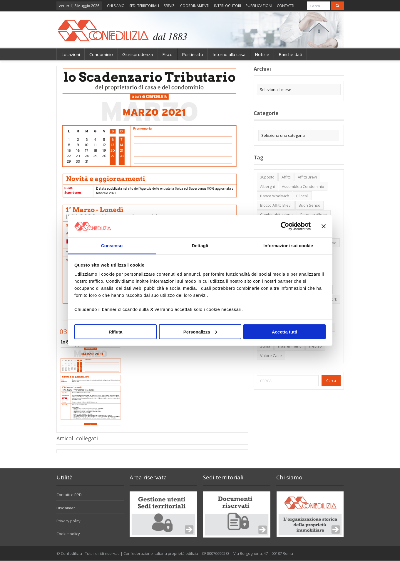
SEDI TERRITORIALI (144, 5)
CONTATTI (285, 5)
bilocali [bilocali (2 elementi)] (302, 195)
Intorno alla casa (228, 54)
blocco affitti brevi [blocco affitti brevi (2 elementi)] (276, 205)
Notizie (262, 54)
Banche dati (290, 54)
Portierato (192, 54)
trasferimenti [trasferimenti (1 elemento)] (289, 346)
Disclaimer (65, 508)
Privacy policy (68, 520)
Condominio (101, 54)
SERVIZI (169, 5)
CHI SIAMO (116, 5)
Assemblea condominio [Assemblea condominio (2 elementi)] (303, 186)
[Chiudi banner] (324, 226)
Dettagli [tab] (200, 245)
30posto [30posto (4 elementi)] (267, 177)
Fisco (167, 54)
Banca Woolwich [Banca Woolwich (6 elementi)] (274, 195)
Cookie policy (68, 533)
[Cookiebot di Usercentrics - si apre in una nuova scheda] (285, 226)
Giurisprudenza (137, 54)
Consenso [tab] (112, 245)
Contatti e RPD (69, 494)
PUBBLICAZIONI (259, 5)
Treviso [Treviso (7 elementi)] (315, 346)
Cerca (331, 380)
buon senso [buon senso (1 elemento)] (309, 205)
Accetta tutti (284, 331)
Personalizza (200, 331)
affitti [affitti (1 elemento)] (286, 177)
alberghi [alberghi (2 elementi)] (267, 186)
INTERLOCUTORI (227, 5)
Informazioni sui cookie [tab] (288, 245)
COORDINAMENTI (194, 5)
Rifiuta (116, 331)
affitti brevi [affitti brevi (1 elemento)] (307, 177)
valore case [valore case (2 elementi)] (271, 355)
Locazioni (70, 54)
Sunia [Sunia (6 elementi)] (265, 346)
